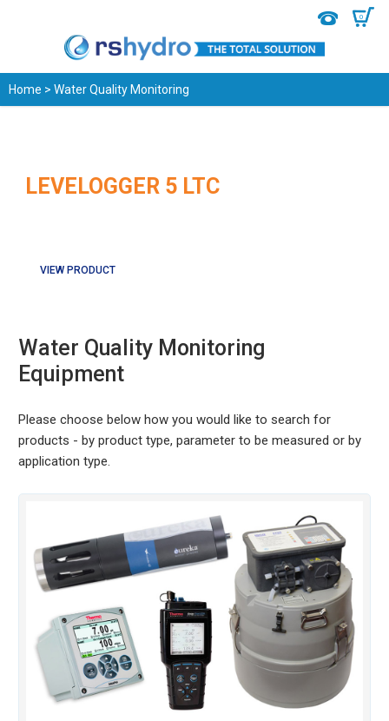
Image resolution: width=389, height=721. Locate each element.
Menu (24, 17)
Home (25, 89)
